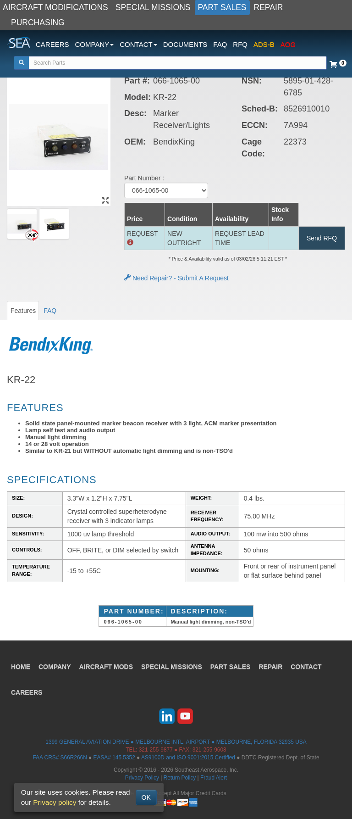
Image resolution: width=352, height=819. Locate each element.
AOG (288, 44)
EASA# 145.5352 (114, 757)
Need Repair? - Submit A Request (176, 278)
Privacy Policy (142, 777)
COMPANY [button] (94, 44)
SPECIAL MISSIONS (153, 7)
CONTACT (306, 666)
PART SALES (222, 7)
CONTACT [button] (138, 44)
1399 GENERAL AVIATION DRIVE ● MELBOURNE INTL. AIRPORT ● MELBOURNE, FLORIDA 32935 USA (175, 742)
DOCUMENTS (185, 44)
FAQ (220, 44)
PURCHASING (38, 22)
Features (23, 310)
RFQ (240, 44)
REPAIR (268, 7)
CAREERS (52, 44)
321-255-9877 (156, 750)
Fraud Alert (213, 777)
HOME (20, 666)
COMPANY (54, 666)
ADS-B (264, 44)
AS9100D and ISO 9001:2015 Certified (188, 757)
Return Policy (180, 777)
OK (146, 797)
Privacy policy (54, 802)
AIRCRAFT (106, 666)
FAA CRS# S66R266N (60, 757)
